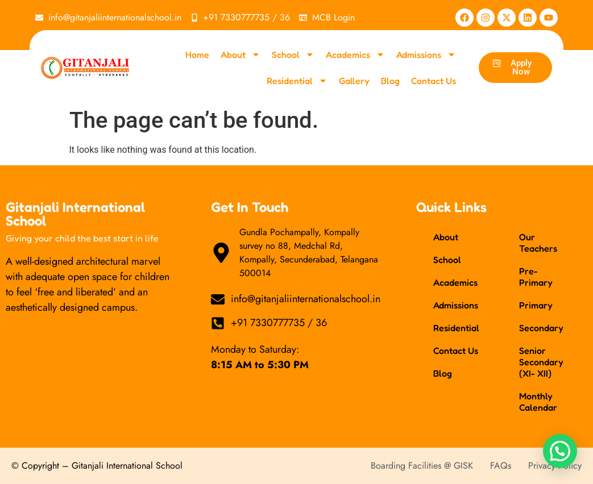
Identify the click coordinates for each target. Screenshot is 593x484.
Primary (536, 305)
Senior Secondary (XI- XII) (541, 362)
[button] (560, 451)
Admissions (426, 54)
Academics (355, 54)
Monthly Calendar (538, 401)
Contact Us (433, 80)
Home (197, 54)
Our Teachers (538, 242)
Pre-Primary (536, 276)
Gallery (354, 80)
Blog (390, 80)
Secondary (541, 327)
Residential (297, 80)
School (293, 54)
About (240, 54)
